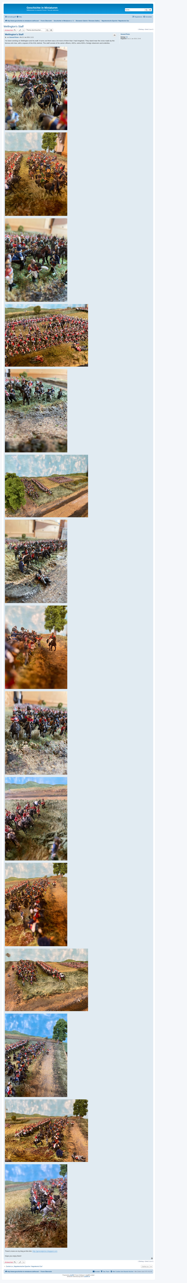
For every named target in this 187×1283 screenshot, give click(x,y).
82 (127, 37)
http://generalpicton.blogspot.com (44, 1251)
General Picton (125, 34)
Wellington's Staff (14, 26)
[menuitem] (19, 16)
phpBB (72, 1275)
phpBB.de (87, 1276)
